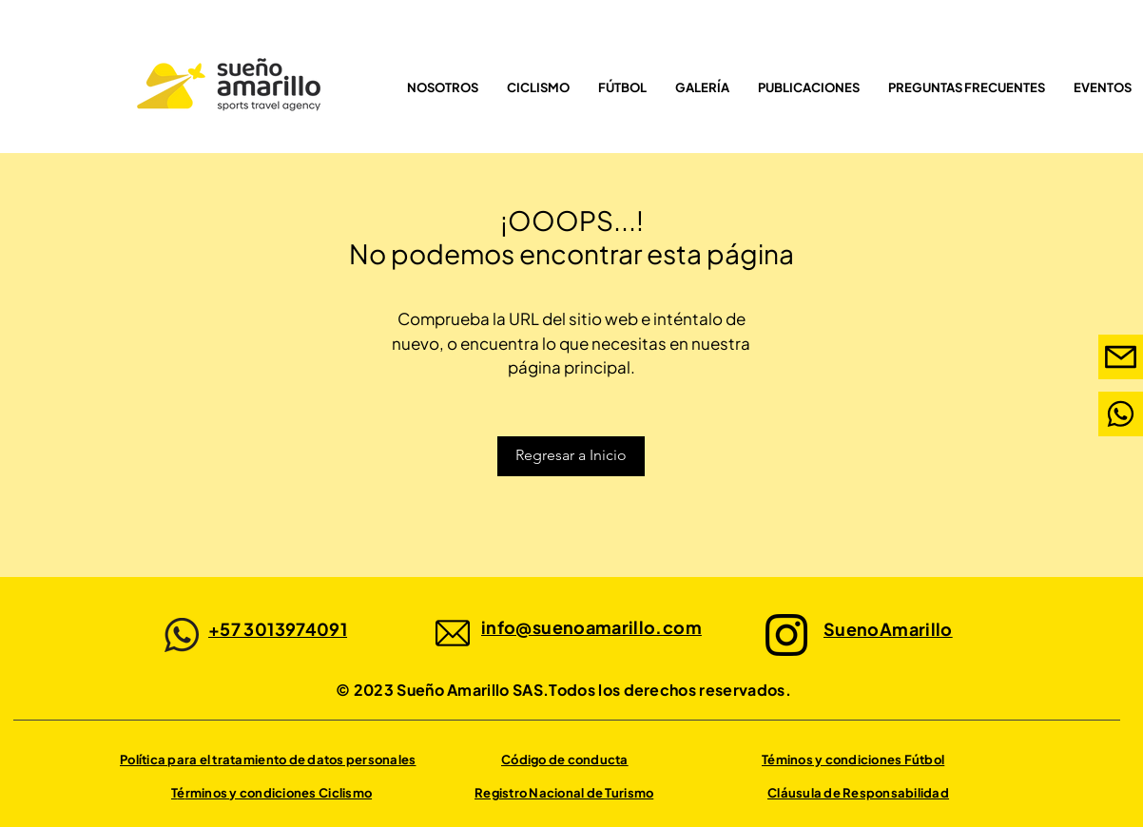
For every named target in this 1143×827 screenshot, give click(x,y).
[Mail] (1120, 414)
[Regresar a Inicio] (571, 456)
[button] (622, 87)
